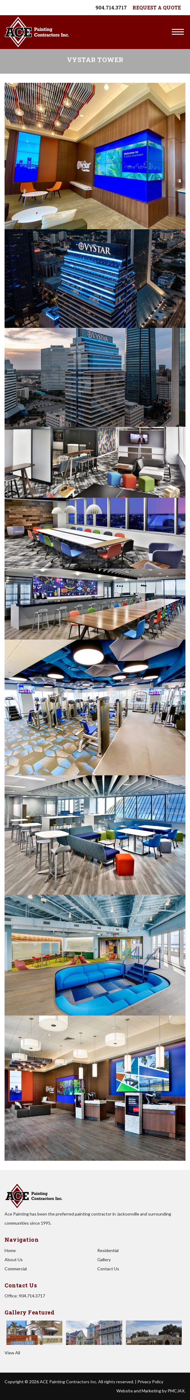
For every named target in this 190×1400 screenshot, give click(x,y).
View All (12, 1352)
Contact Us (108, 1268)
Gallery (104, 1259)
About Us (14, 1259)
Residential (108, 1250)
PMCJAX (176, 1390)
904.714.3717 (111, 7)
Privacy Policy (150, 1381)
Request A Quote (157, 7)
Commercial (16, 1268)
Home (10, 1250)
